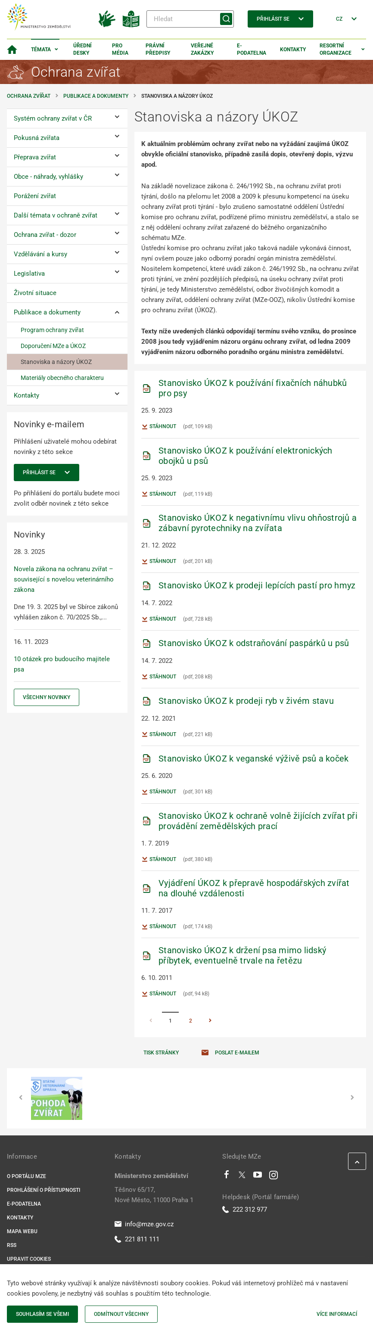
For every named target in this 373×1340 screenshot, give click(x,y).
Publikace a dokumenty (95, 96)
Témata (41, 50)
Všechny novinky (46, 697)
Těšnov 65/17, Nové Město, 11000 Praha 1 (154, 1195)
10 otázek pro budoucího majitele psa (62, 664)
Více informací (337, 1314)
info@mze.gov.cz (144, 1224)
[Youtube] (257, 1177)
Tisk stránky (161, 1053)
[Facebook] (226, 1177)
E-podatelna (251, 49)
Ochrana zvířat (28, 96)
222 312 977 (244, 1209)
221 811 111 (137, 1239)
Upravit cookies (29, 1259)
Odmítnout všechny (121, 1314)
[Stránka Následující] (210, 1021)
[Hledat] (190, 19)
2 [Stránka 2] (190, 1021)
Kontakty (293, 50)
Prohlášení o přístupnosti (43, 1190)
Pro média (120, 49)
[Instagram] (273, 1177)
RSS (11, 1245)
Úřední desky (82, 49)
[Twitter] (242, 1177)
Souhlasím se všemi (42, 1314)
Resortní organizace (335, 49)
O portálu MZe (26, 1176)
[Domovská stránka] (12, 49)
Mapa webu (22, 1231)
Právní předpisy (158, 49)
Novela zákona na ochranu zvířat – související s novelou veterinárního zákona (64, 579)
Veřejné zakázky (202, 49)
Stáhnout (158, 426)
